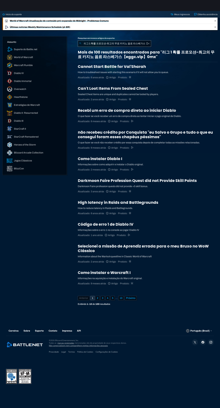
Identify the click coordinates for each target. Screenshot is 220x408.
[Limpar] (148, 43)
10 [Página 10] (121, 298)
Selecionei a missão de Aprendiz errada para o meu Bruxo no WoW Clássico (143, 248)
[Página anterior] (84, 298)
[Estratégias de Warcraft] (132, 283)
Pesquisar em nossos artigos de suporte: (96, 38)
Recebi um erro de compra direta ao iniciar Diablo (127, 110)
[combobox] (114, 43)
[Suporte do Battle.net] (132, 121)
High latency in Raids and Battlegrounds (118, 202)
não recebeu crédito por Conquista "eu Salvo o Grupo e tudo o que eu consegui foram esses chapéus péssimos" (145, 135)
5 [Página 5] (112, 298)
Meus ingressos (180, 14)
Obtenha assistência (206, 14)
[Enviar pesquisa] (80, 43)
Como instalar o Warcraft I (104, 272)
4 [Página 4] (107, 298)
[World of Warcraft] (130, 77)
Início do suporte (12, 14)
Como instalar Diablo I (100, 158)
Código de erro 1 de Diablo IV (105, 224)
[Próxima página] (131, 298)
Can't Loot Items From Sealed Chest (113, 88)
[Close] (215, 21)
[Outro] (129, 235)
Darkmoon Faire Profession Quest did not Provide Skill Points (137, 180)
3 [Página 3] (102, 298)
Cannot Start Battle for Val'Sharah (112, 66)
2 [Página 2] (97, 298)
